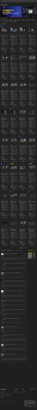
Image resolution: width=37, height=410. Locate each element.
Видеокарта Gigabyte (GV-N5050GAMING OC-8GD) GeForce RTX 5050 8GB (13, 254)
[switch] (14, 276)
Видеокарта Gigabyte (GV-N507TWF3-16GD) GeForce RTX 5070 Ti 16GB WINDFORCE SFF (14, 307)
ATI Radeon (11, 21)
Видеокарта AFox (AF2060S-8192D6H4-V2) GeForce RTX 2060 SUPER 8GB (13, 191)
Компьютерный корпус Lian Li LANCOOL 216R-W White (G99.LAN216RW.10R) (14, 317)
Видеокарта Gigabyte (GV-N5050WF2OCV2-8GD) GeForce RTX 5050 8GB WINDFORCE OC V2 (22, 255)
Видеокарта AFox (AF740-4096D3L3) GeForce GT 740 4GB (23, 36)
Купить (5, 85)
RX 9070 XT (15, 21)
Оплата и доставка (17, 399)
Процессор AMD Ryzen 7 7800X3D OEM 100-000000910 (11, 354)
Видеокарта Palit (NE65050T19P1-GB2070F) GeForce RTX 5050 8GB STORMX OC (4, 254)
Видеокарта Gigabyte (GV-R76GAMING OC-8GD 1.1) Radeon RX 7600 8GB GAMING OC (13, 224)
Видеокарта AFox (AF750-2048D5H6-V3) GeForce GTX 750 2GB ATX (31, 37)
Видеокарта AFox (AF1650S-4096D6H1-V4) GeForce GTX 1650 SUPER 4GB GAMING (32, 69)
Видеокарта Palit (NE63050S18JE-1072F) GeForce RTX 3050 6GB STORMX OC (13, 130)
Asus (4, 21)
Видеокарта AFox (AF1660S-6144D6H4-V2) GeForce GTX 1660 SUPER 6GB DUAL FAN (4, 100)
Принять (30, 406)
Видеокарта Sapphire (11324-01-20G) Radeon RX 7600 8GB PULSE (31, 223)
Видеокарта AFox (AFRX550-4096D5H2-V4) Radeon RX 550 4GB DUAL (4, 69)
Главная (2, 3)
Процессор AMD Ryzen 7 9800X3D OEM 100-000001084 (11, 372)
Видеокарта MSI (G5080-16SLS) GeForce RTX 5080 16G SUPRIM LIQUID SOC (14, 362)
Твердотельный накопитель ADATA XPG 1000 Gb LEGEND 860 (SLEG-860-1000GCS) (14, 337)
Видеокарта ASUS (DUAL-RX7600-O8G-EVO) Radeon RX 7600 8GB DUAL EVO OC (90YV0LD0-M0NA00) (23, 224)
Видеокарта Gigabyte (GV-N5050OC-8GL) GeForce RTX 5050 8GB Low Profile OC (4, 223)
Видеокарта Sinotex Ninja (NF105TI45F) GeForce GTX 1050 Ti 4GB (23, 69)
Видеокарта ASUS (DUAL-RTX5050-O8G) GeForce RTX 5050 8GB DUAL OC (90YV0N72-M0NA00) (31, 255)
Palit (1, 21)
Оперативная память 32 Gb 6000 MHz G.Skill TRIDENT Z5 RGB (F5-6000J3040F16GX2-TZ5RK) (13, 290)
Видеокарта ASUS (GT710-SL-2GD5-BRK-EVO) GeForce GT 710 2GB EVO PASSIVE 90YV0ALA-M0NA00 (13, 38)
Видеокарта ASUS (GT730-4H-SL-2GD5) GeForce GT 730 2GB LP (13, 69)
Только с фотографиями (19, 276)
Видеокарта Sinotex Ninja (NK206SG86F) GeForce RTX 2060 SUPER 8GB (23, 191)
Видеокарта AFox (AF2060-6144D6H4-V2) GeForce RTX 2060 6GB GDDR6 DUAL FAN (23, 161)
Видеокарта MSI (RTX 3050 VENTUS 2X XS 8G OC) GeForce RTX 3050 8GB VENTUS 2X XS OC (31, 192)
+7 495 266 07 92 (3, 399)
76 (15, 391)
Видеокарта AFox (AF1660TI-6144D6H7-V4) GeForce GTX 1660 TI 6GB (23, 99)
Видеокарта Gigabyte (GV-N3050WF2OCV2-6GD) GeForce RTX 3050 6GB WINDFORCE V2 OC (31, 131)
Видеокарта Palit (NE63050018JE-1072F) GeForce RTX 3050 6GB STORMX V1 (4, 130)
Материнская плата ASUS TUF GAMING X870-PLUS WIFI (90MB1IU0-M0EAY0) (15, 327)
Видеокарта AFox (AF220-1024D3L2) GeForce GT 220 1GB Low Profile (4, 37)
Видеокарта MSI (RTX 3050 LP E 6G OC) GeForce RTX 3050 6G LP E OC (31, 99)
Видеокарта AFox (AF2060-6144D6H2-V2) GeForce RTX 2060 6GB (14, 161)
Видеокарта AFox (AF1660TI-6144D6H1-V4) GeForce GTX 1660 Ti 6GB (14, 99)
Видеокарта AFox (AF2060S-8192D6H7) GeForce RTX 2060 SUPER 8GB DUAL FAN (4, 191)
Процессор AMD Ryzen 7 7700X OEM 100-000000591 (11, 279)
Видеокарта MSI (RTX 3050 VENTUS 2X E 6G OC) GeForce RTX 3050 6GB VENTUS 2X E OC (22, 131)
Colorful (7, 21)
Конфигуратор (24, 398)
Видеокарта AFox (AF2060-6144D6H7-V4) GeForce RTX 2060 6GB (4, 161)
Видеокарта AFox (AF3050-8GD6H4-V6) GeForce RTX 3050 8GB (31, 161)
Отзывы (31, 398)
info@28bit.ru (2, 400)
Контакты (15, 398)
